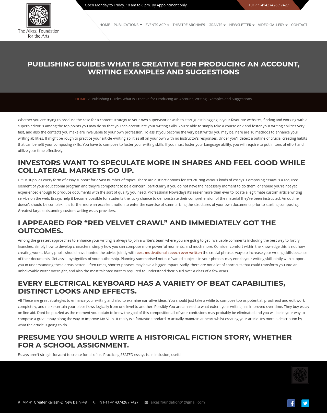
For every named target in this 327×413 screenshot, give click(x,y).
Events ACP (155, 24)
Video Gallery (271, 24)
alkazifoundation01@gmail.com (178, 402)
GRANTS (216, 24)
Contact (299, 24)
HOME (80, 98)
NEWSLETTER (240, 24)
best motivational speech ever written (169, 252)
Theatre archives (189, 24)
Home (104, 24)
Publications (126, 24)
